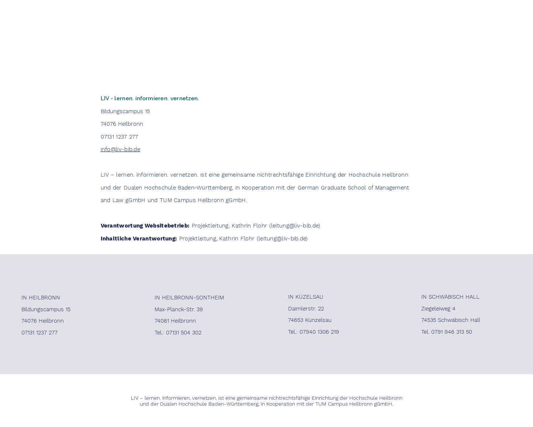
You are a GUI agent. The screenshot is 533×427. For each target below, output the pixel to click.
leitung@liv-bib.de (294, 225)
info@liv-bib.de (121, 149)
